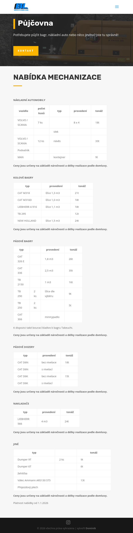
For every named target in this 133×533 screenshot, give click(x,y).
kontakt (26, 50)
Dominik (91, 528)
